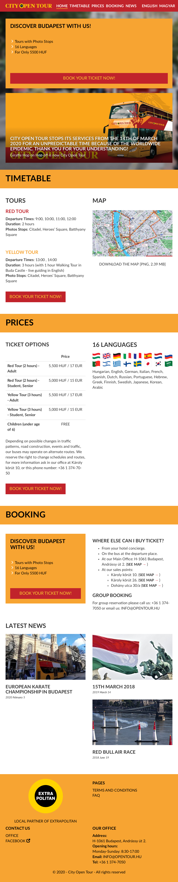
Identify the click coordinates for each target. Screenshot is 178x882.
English (149, 6)
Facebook (15, 841)
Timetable (80, 6)
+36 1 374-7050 (112, 862)
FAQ (96, 795)
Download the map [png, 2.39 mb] (132, 264)
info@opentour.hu (140, 608)
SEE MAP (134, 564)
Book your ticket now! (89, 78)
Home (62, 6)
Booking (115, 6)
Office (12, 836)
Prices (98, 6)
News (131, 6)
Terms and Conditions (114, 790)
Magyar (167, 6)
